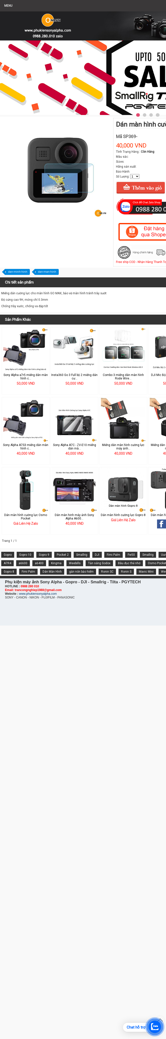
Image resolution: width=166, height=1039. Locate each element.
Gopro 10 (25, 555)
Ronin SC (107, 571)
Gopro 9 (44, 555)
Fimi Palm (113, 555)
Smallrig (81, 555)
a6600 (23, 563)
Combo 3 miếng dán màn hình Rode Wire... (123, 376)
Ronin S (126, 571)
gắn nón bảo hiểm (81, 571)
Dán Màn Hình (52, 571)
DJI (97, 555)
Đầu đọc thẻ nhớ (129, 563)
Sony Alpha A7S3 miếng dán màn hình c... (25, 446)
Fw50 (131, 555)
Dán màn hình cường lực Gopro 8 (123, 515)
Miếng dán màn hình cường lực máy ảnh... (123, 446)
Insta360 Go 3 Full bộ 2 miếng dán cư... (74, 376)
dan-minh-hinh (17, 271)
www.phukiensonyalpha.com (37, 593)
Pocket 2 (63, 555)
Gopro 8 (9, 571)
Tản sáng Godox (99, 563)
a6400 (39, 563)
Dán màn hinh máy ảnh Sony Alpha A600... (74, 516)
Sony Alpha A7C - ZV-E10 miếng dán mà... (74, 446)
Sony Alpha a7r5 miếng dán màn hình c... (25, 376)
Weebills (75, 563)
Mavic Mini (146, 571)
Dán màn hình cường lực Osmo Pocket (25, 516)
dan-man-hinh (47, 271)
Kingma (56, 563)
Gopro (8, 555)
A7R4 (7, 563)
